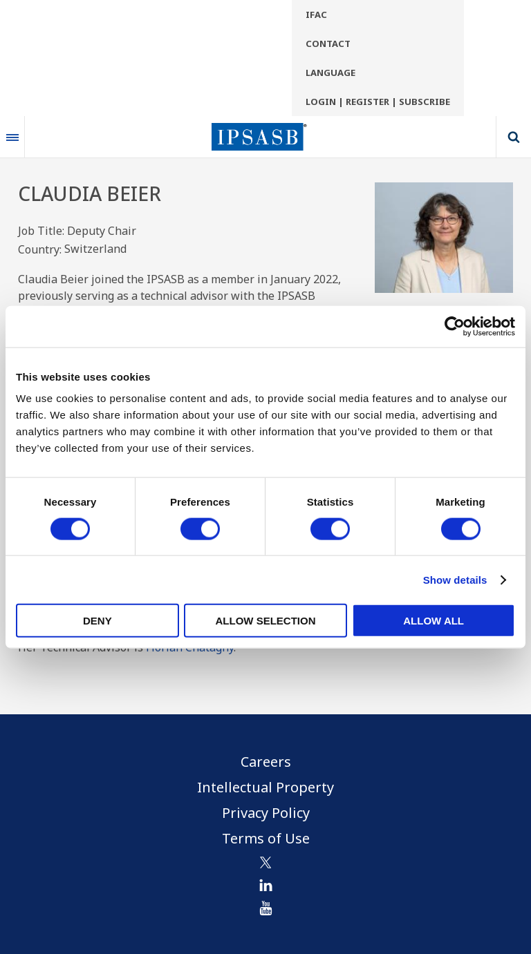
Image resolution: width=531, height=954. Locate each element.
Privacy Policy (266, 812)
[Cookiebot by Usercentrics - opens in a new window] (454, 326)
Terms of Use (266, 838)
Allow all (433, 621)
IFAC (316, 14)
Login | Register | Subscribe (378, 101)
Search (513, 136)
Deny (97, 621)
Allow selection (265, 621)
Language (330, 72)
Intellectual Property (265, 787)
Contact (328, 43)
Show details (455, 579)
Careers (266, 761)
